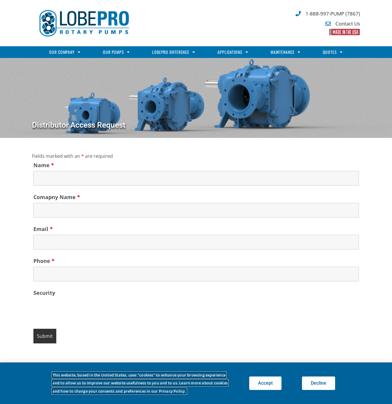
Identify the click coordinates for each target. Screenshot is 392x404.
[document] (196, 202)
